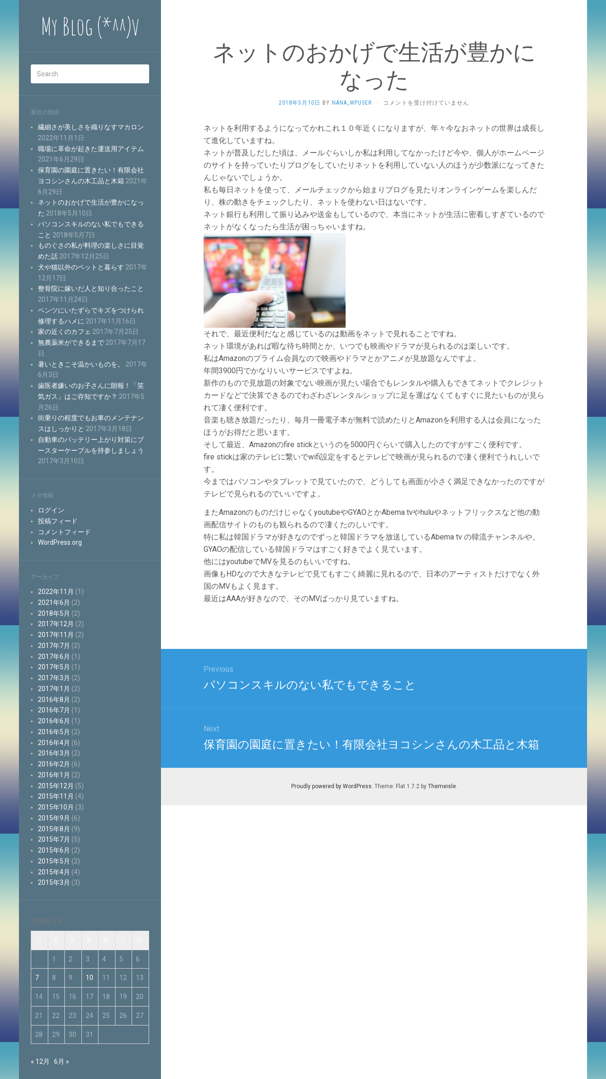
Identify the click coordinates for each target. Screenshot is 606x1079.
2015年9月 (54, 818)
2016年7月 (54, 710)
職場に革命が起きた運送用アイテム (91, 149)
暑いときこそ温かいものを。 (81, 364)
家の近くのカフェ (64, 331)
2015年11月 (56, 796)
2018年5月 (54, 613)
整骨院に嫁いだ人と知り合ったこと (91, 288)
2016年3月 (54, 753)
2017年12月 (56, 624)
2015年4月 (54, 872)
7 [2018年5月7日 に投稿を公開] (37, 977)
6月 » (61, 1061)
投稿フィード (58, 521)
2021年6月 (54, 602)
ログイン (51, 510)
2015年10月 (56, 807)
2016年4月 (54, 742)
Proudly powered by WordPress (331, 786)
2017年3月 (54, 678)
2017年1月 (54, 688)
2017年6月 (54, 656)
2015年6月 (54, 850)
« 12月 (40, 1061)
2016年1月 (54, 775)
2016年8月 (54, 699)
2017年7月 (54, 645)
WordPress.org (60, 542)
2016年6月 (54, 721)
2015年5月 (54, 861)
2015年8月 (54, 829)
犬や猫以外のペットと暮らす (81, 267)
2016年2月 (54, 764)
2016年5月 (54, 732)
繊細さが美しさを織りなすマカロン (91, 127)
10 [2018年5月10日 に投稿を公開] (89, 977)
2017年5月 (54, 667)
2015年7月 (54, 839)
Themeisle (442, 786)
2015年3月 (54, 882)
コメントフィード (64, 532)
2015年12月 (56, 786)
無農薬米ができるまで (71, 342)
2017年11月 (56, 634)
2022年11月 (56, 591)
